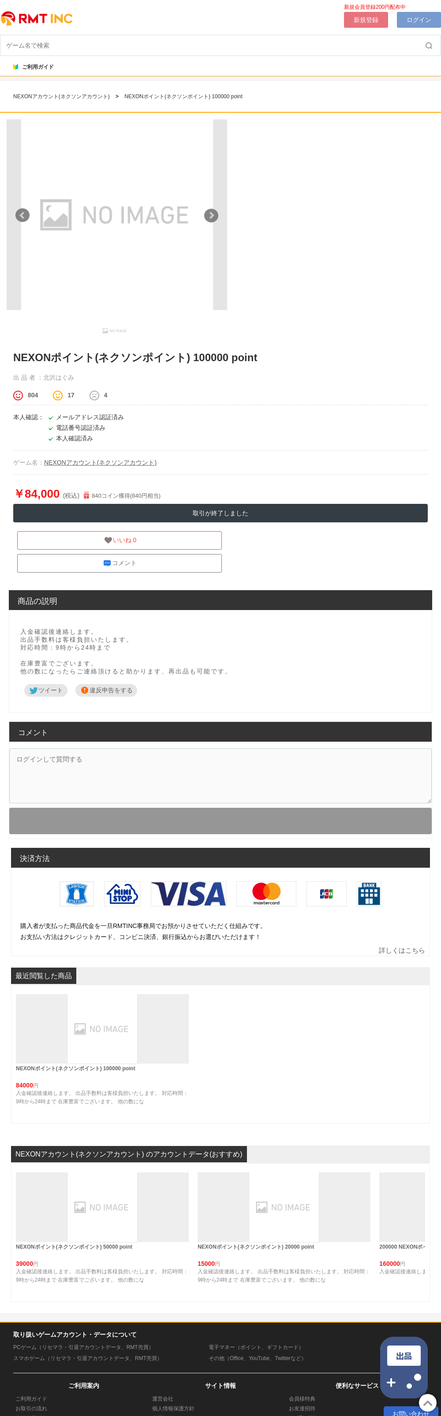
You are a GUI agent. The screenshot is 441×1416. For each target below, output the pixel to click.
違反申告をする (106, 690)
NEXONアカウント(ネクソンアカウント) (62, 96)
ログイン (419, 19)
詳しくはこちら (402, 950)
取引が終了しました (220, 513)
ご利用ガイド (33, 67)
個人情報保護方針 (173, 1408)
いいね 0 (120, 540)
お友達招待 (302, 1408)
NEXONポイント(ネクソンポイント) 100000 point (183, 96)
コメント (119, 563)
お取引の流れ (31, 1408)
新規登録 (366, 19)
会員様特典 (302, 1399)
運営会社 (162, 1399)
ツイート (46, 690)
